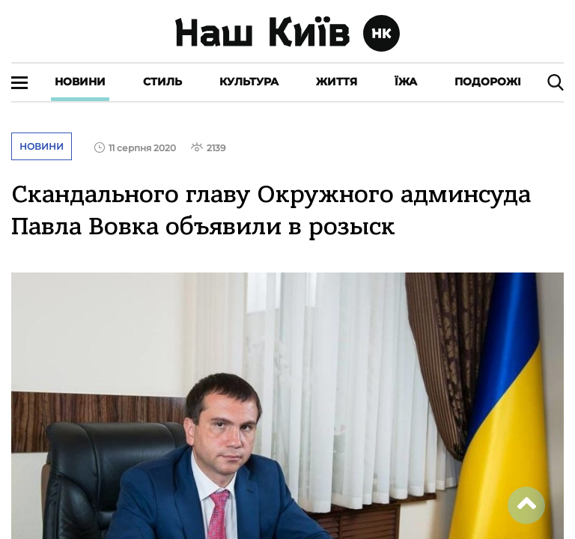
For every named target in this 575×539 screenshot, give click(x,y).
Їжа (406, 81)
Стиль (162, 81)
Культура (249, 81)
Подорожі (487, 81)
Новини (80, 81)
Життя (336, 81)
